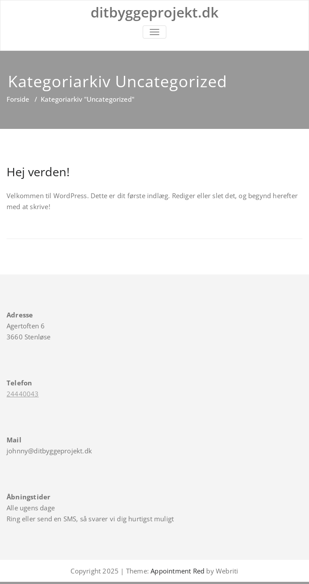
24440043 (23, 393)
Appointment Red (176, 570)
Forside (18, 99)
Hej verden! (38, 172)
